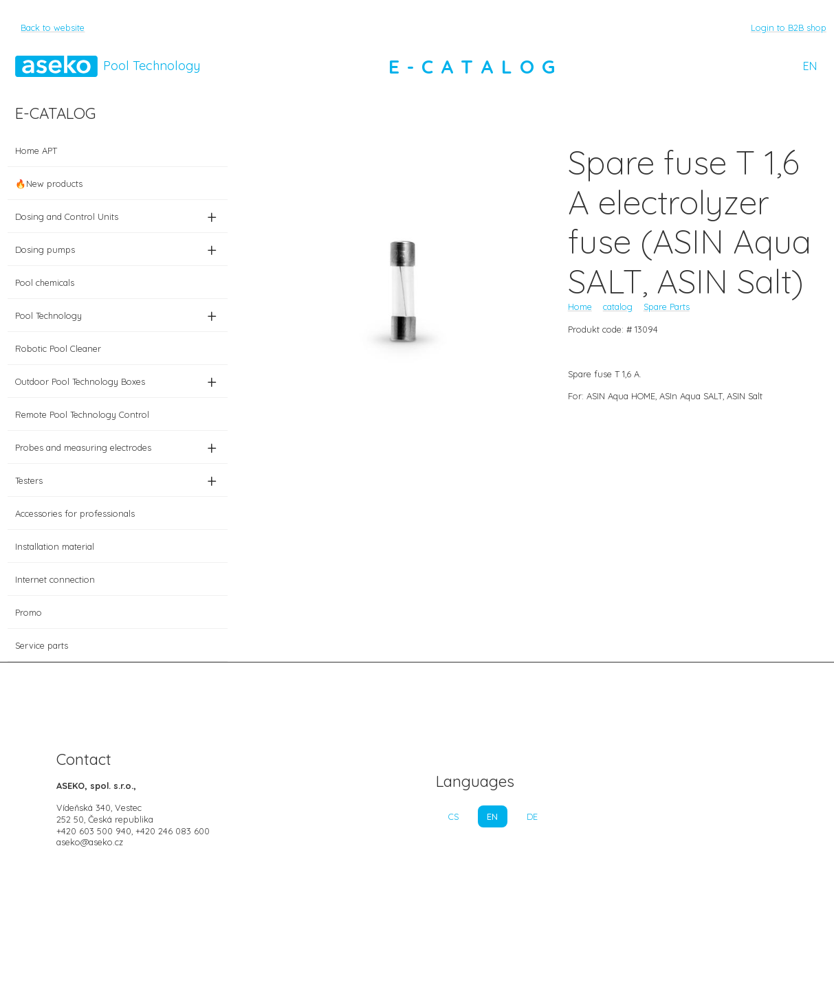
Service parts (41, 645)
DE (532, 816)
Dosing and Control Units (117, 216)
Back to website (53, 27)
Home (580, 306)
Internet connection (55, 579)
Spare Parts (667, 306)
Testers (117, 480)
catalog (618, 306)
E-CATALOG (475, 67)
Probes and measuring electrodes (117, 447)
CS (453, 816)
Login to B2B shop (788, 27)
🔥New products (49, 183)
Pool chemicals (44, 282)
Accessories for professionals (75, 513)
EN (810, 66)
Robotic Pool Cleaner (58, 348)
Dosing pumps (117, 249)
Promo (28, 612)
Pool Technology (117, 315)
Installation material (54, 546)
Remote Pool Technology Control (82, 414)
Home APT (36, 150)
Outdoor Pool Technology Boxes (117, 381)
